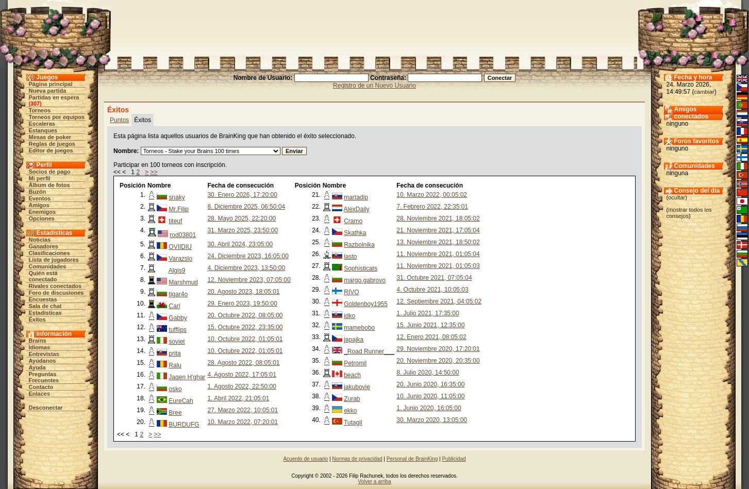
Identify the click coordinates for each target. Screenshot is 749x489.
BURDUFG (184, 424)
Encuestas (43, 299)
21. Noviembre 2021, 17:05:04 (437, 230)
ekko (350, 410)
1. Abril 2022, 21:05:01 (238, 398)
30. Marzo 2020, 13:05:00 (431, 420)
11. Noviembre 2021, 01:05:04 (437, 254)
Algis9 (177, 270)
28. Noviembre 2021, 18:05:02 (437, 218)
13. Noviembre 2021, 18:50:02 (437, 242)
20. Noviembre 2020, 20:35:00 (437, 360)
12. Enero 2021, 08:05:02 (431, 337)
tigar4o (178, 294)
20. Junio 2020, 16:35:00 (430, 384)
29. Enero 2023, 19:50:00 (242, 303)
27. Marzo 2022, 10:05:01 (242, 410)
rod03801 (183, 235)
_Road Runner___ (369, 351)
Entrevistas (44, 354)
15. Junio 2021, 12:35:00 (430, 325)
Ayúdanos (42, 361)
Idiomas (40, 347)
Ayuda (37, 367)
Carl (174, 306)
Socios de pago (50, 171)
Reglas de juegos (52, 144)
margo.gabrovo (365, 280)
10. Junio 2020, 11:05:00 (430, 396)
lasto (350, 256)
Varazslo (180, 258)
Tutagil (353, 422)
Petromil (355, 363)
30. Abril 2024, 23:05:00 (240, 244)
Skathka (355, 233)
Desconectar (46, 407)
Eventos (40, 198)
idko (349, 315)
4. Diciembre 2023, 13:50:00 (246, 268)
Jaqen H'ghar (187, 377)
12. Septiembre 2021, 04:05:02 (438, 301)
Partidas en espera (54, 97)
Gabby (178, 318)
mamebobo (359, 327)
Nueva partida (47, 91)
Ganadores (43, 246)
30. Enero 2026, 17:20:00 (242, 194)
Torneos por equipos (57, 117)
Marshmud (183, 282)
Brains (37, 341)
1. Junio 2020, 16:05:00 (428, 408)
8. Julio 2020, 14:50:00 (427, 372)
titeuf (175, 221)
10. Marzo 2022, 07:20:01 (242, 422)
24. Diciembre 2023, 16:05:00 (247, 256)
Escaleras (42, 124)
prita (174, 353)
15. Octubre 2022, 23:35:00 (244, 327)
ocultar (676, 197)
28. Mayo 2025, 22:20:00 (241, 218)
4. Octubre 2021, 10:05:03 (432, 289)
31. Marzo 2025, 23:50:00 (242, 230)
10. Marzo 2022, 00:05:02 (431, 194)
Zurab (352, 398)
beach (352, 375)
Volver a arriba (374, 481)
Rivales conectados (55, 286)
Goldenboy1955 (366, 304)
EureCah (181, 400)
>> (153, 172)
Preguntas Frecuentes (44, 377)
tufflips (177, 329)
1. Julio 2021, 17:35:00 (427, 313)
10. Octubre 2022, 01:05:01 (244, 339)
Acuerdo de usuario (305, 459)
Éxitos (37, 319)
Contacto (41, 387)
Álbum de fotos (49, 185)
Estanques (43, 130)
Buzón (37, 192)
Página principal (51, 84)
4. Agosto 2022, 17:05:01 (241, 374)
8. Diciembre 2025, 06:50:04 (246, 206)
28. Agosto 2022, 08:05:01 (243, 362)
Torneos (40, 110)
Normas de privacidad (357, 459)
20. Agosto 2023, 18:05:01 (243, 291)
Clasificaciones (49, 253)
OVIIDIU (180, 246)
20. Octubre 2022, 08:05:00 (244, 315)
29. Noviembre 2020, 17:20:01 (437, 348)
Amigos (39, 205)
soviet (177, 341)
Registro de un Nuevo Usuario (374, 85)
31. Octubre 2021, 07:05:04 (434, 277)
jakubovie (357, 387)
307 (35, 103)
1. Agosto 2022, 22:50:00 (241, 386)
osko (175, 389)
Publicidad (453, 459)
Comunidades (47, 266)
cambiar (704, 92)
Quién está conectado (43, 276)
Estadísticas (45, 313)
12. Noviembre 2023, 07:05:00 (248, 279)
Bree (175, 412)
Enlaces (40, 394)
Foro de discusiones (56, 293)
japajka (353, 339)
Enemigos (42, 212)
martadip (356, 197)
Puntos (119, 120)
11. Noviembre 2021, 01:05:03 (437, 265)
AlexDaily (357, 209)
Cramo (353, 221)
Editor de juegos (51, 150)
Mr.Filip (179, 209)
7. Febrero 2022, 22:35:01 (432, 206)
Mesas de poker (50, 137)
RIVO (351, 292)
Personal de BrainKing (412, 459)
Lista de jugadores (54, 260)
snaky (177, 197)
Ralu (175, 365)
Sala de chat (45, 306)
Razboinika (359, 244)
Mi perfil (40, 178)
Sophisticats (360, 268)
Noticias (40, 240)
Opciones (42, 218)
